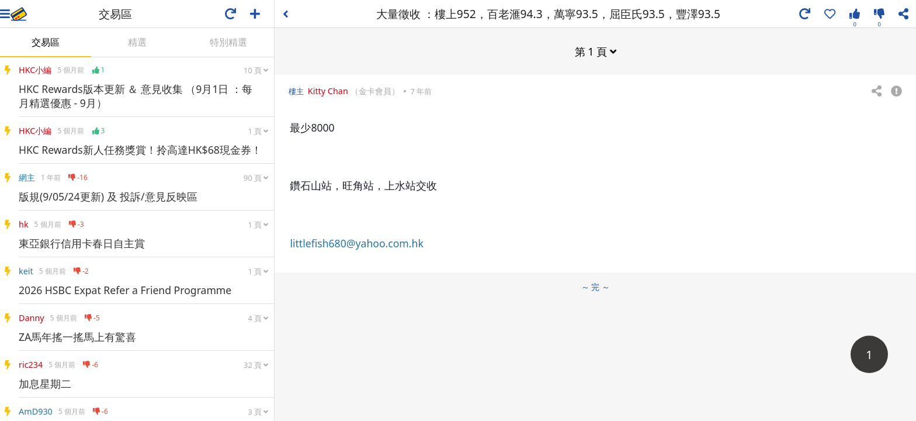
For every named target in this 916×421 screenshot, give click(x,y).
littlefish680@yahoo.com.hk (356, 243)
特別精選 (228, 42)
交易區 (46, 42)
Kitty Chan (328, 90)
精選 (137, 42)
